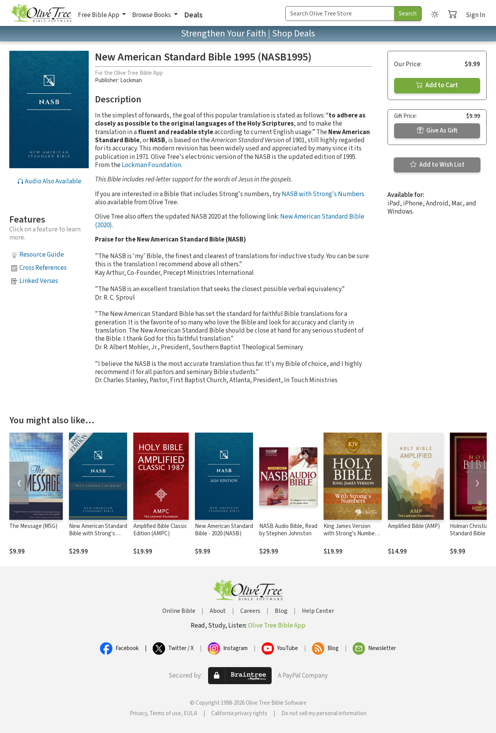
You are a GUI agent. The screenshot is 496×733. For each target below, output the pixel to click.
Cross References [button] (43, 268)
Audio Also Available (49, 181)
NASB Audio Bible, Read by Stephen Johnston (288, 530)
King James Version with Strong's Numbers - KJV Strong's (351, 533)
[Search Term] (339, 13)
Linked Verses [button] (38, 281)
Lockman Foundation (151, 165)
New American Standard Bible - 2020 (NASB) (224, 530)
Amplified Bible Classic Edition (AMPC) (160, 530)
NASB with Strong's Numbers (323, 194)
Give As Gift (437, 130)
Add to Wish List (437, 164)
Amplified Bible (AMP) (414, 526)
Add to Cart (437, 85)
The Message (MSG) (33, 526)
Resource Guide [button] (41, 254)
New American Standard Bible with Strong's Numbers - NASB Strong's (98, 537)
